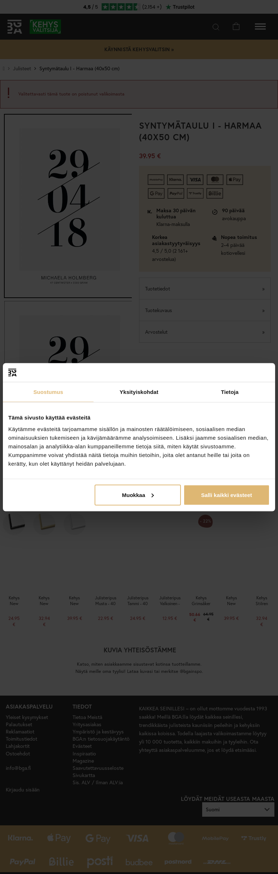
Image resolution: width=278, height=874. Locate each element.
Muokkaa (138, 495)
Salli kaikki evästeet (226, 495)
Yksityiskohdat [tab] (139, 392)
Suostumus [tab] (48, 392)
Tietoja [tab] (230, 392)
